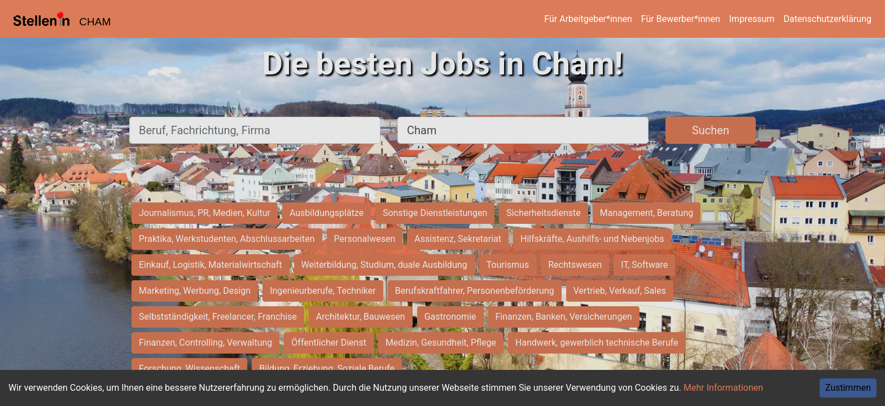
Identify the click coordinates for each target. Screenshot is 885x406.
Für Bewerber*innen (680, 19)
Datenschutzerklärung (827, 19)
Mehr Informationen (723, 387)
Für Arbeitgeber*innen (588, 19)
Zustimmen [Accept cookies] (848, 387)
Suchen (710, 130)
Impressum (752, 19)
